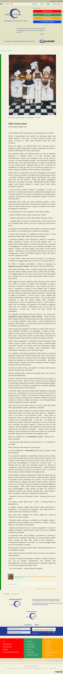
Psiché (28, 649)
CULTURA (3, 50)
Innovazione (7, 647)
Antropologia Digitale (11, 652)
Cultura (9, 50)
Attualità (48, 655)
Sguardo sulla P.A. (52, 652)
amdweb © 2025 (58, 660)
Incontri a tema (32, 655)
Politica (48, 644)
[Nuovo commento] (12, 584)
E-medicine (30, 644)
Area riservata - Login (8, 4)
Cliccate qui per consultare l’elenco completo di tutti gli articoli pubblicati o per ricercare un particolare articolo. (46, 600)
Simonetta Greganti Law (21, 576)
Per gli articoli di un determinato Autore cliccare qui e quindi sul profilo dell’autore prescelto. (47, 604)
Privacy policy (35, 666)
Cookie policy (28, 666)
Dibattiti (48, 649)
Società (48, 647)
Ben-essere (30, 647)
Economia (48, 641)
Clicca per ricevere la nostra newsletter (44, 629)
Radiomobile (7, 644)
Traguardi (30, 652)
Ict (4, 641)
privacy (51, 631)
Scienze (5, 649)
